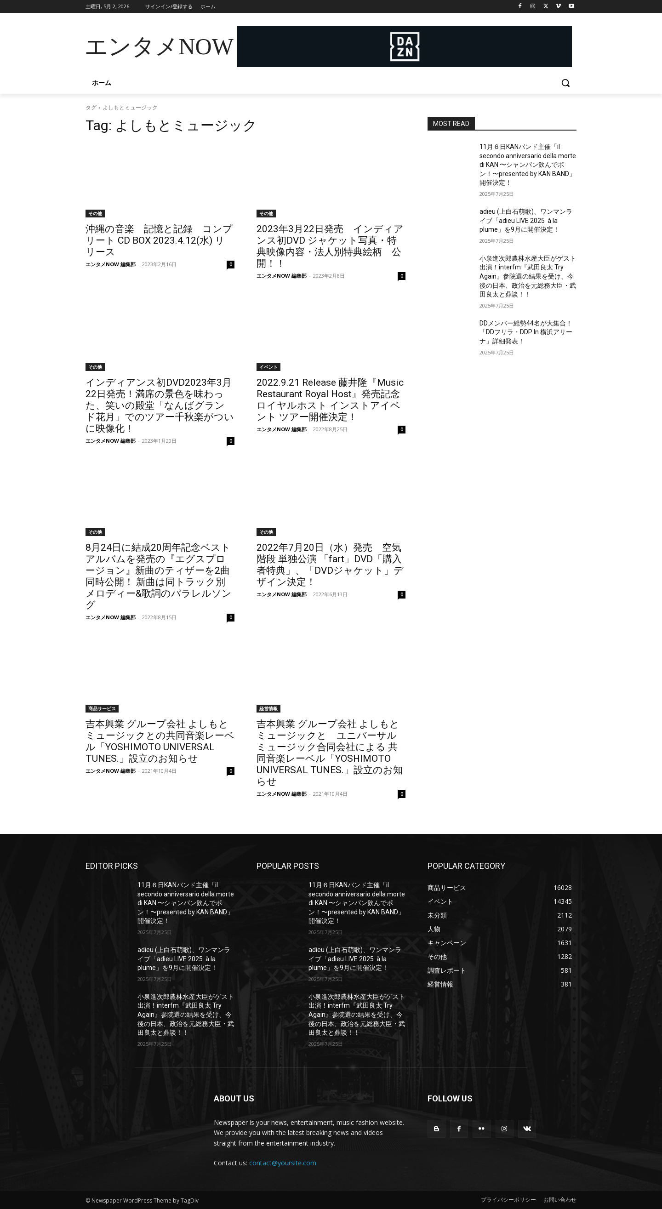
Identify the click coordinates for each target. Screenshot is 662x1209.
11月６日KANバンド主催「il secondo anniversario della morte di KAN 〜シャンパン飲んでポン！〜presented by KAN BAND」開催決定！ (527, 164)
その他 (95, 213)
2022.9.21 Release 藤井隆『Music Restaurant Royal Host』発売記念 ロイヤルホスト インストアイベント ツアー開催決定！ (330, 399)
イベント (268, 367)
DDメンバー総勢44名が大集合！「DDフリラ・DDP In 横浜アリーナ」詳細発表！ (525, 332)
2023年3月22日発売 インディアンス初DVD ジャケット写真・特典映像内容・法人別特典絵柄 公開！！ (330, 246)
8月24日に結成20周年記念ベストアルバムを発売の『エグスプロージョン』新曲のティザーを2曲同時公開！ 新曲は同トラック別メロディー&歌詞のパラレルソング (159, 576)
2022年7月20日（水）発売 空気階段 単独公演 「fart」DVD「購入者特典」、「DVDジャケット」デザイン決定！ (330, 564)
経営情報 (268, 708)
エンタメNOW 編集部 (111, 264)
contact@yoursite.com (282, 1162)
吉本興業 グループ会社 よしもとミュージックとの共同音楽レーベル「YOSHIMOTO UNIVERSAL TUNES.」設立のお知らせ (160, 741)
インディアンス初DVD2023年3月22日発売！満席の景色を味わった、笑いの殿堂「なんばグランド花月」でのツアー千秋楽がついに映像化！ (160, 405)
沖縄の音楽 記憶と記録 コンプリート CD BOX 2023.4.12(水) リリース (159, 240)
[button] (565, 83)
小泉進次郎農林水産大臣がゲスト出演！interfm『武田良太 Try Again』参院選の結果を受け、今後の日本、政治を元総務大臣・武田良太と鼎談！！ (527, 276)
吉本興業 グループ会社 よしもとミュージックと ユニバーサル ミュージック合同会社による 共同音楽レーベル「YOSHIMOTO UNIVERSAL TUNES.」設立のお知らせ (330, 753)
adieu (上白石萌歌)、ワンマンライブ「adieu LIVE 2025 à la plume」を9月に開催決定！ (525, 220)
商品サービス (102, 708)
